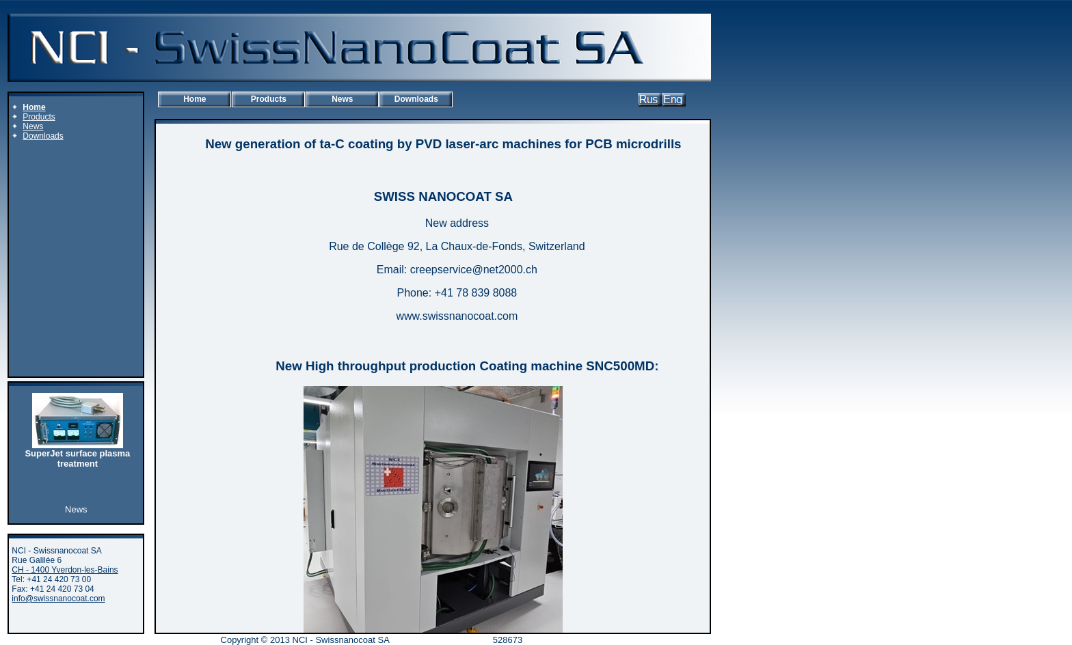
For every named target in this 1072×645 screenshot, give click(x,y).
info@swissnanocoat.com (58, 598)
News (342, 99)
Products (268, 99)
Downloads (416, 99)
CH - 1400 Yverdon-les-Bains (65, 570)
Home (194, 99)
